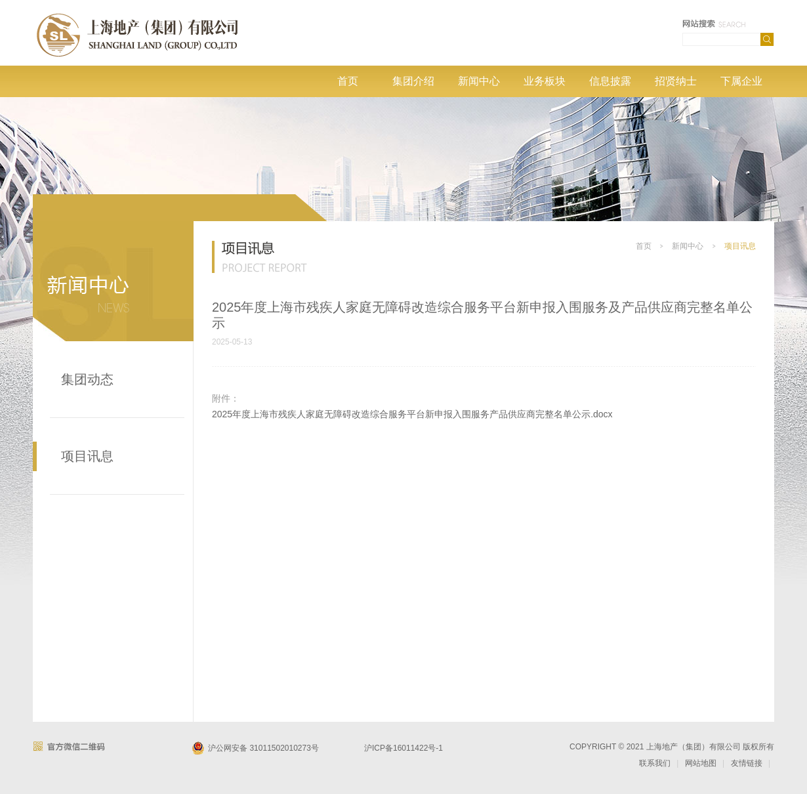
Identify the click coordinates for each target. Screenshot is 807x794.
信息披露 (610, 81)
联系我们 (655, 763)
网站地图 (700, 763)
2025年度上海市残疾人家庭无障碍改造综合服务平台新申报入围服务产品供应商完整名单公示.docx (412, 414)
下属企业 (741, 81)
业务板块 (545, 81)
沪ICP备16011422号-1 (403, 748)
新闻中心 (479, 81)
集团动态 (87, 379)
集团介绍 (413, 81)
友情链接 (746, 763)
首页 (347, 81)
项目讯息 (87, 456)
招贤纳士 (676, 81)
